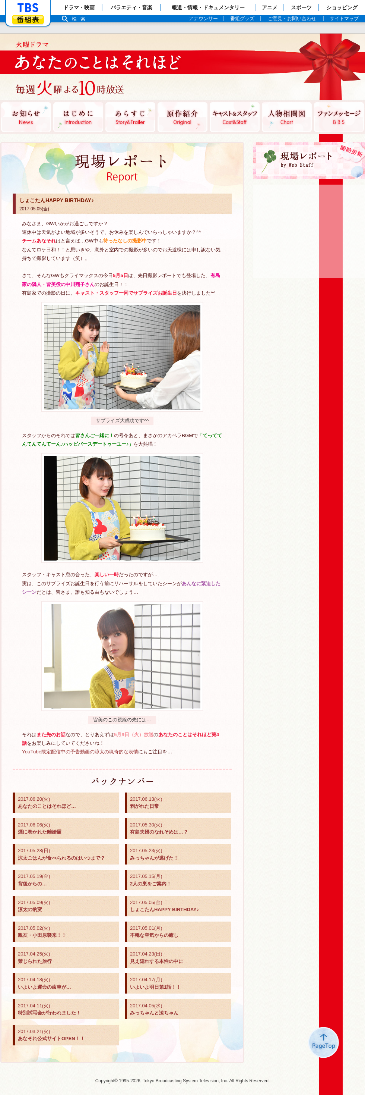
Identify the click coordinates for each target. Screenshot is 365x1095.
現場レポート (309, 160)
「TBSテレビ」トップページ (28, 8)
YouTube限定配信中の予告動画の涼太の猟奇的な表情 (80, 751)
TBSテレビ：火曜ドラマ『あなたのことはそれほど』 (91, 67)
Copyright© (106, 1080)
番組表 (28, 19)
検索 (80, 19)
